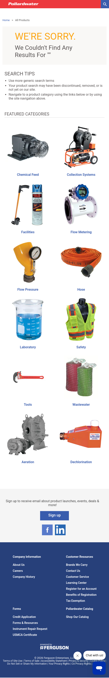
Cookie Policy (97, 660)
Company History (24, 576)
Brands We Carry (77, 564)
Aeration (28, 462)
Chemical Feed (28, 175)
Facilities (27, 232)
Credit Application (24, 617)
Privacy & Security (78, 660)
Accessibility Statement (54, 660)
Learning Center (76, 582)
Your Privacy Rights (59, 663)
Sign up (54, 515)
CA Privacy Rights (81, 663)
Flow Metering (81, 232)
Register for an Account (81, 588)
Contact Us (73, 570)
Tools (28, 405)
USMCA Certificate (25, 634)
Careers (18, 570)
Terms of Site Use (12, 660)
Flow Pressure (27, 289)
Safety (81, 347)
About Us (19, 564)
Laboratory (28, 347)
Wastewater (81, 405)
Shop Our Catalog (77, 617)
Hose (81, 289)
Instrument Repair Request (30, 628)
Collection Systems (81, 175)
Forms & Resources (25, 622)
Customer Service (77, 576)
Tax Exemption (75, 600)
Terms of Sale (31, 660)
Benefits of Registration (81, 594)
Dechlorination (81, 462)
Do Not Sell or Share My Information (27, 663)
